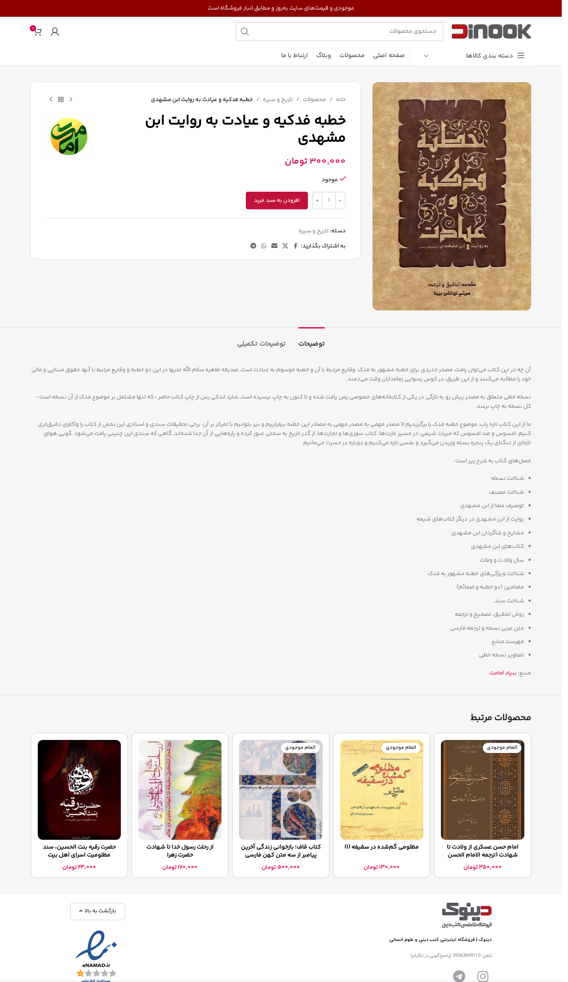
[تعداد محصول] (328, 200)
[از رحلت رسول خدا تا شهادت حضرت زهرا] (179, 790)
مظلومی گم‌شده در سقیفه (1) (381, 847)
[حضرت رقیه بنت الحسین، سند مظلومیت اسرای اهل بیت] (79, 790)
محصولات (314, 99)
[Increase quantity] (317, 200)
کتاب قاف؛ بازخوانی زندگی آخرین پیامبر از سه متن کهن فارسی (281, 851)
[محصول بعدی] (51, 100)
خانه (340, 99)
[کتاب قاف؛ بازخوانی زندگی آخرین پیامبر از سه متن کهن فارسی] (280, 790)
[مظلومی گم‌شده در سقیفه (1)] (381, 790)
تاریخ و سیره (277, 99)
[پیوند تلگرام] (253, 246)
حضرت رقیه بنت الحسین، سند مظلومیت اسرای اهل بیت (79, 851)
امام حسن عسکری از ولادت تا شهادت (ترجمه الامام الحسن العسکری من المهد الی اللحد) (482, 855)
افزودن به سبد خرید (276, 200)
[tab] (311, 340)
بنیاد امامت (503, 673)
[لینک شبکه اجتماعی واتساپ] (263, 246)
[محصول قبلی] (71, 100)
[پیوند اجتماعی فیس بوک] (295, 246)
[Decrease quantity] (340, 200)
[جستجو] (339, 31)
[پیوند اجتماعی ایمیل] (273, 246)
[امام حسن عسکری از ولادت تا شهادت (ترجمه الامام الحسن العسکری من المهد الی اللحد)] (482, 790)
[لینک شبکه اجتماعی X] (284, 246)
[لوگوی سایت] (491, 31)
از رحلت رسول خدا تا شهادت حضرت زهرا (180, 851)
